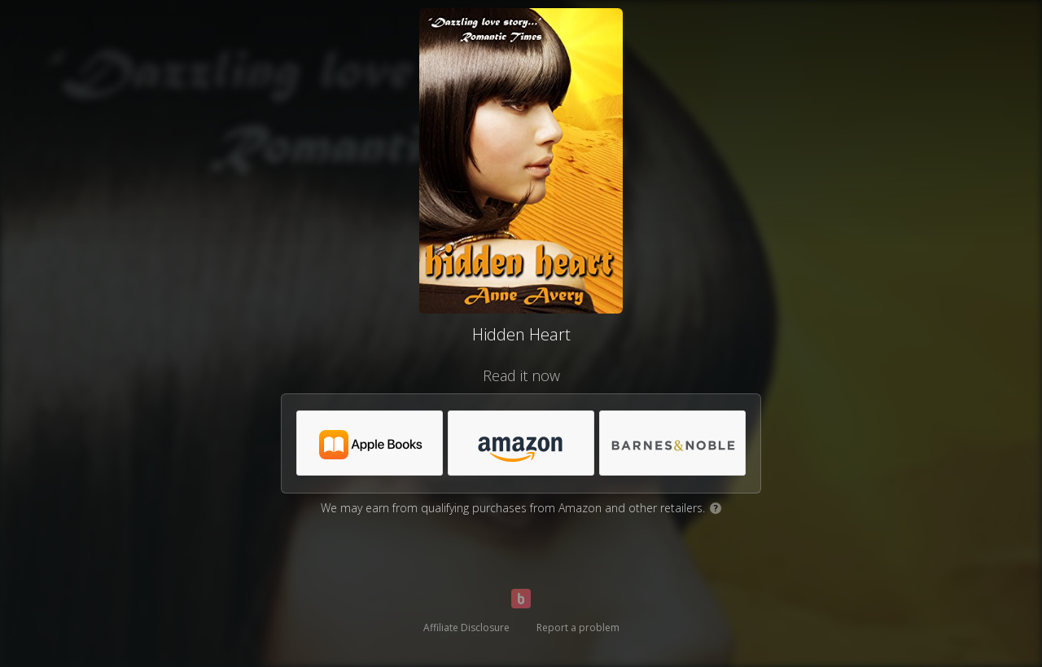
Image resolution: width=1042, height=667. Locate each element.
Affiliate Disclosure (466, 627)
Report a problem (578, 627)
